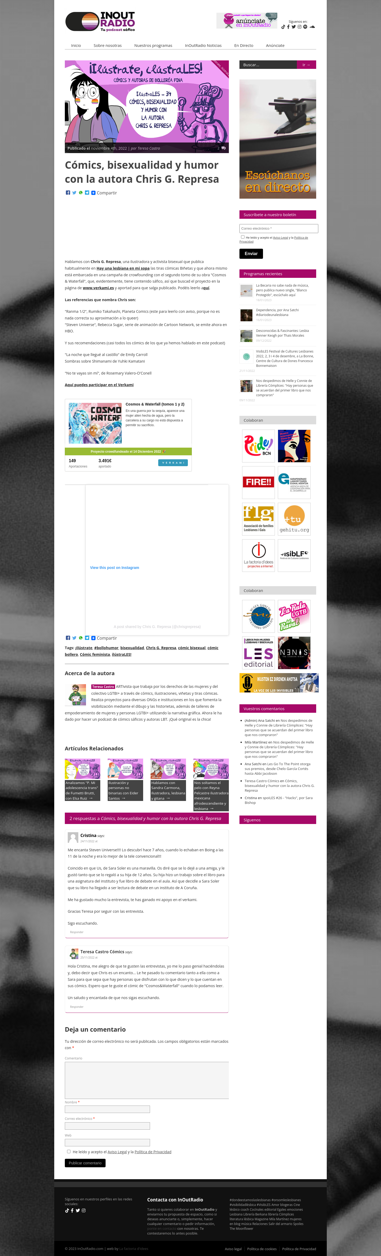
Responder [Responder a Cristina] (77, 932)
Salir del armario (280, 1224)
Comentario (73, 1058)
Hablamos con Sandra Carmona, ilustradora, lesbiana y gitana (168, 790)
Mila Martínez (279, 1219)
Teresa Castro (103, 686)
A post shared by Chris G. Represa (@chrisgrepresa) (157, 626)
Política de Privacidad (153, 1151)
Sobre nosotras (108, 45)
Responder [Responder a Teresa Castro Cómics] (77, 1006)
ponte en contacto (161, 1228)
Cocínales (257, 1209)
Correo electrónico (80, 1118)
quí (206, 287)
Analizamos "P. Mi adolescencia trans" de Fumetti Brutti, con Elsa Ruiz (82, 790)
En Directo (243, 45)
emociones (295, 1209)
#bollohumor (106, 647)
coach (245, 1209)
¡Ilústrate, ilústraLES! (222, 67)
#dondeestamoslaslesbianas (250, 1200)
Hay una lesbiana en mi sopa (123, 268)
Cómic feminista (95, 654)
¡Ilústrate (83, 647)
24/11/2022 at (89, 841)
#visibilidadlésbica (243, 1204)
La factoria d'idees (133, 1248)
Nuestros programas (153, 45)
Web (68, 1135)
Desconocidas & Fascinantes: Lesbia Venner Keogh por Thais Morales (282, 333)
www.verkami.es (98, 287)
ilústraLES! (121, 654)
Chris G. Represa (161, 647)
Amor (275, 1204)
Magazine (261, 1219)
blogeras (286, 1204)
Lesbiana (236, 1214)
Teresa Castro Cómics (102, 952)
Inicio (76, 45)
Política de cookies (262, 1248)
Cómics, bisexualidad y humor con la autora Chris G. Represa (280, 785)
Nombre (72, 1102)
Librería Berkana (255, 1214)
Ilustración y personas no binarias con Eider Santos (123, 790)
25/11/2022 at (89, 957)
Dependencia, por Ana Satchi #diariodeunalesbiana (277, 312)
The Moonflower (241, 1228)
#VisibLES (263, 1204)
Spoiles (298, 1224)
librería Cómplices (281, 1214)
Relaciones (260, 1224)
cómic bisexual (192, 647)
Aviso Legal (117, 1151)
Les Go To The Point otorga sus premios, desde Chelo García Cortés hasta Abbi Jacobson (278, 768)
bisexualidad (132, 647)
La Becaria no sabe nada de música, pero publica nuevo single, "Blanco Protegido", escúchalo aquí (282, 290)
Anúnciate (275, 45)
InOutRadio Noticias (203, 45)
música (246, 1224)
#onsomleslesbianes (286, 1200)
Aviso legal (233, 1248)
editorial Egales (276, 1209)
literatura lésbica (242, 1219)
